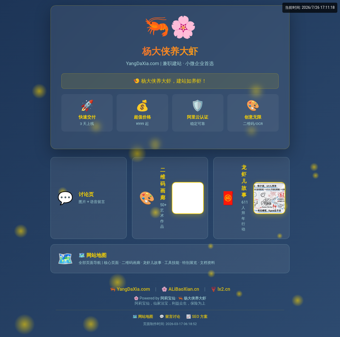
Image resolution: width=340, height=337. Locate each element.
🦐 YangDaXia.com (130, 289)
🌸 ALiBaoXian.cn (180, 289)
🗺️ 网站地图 (143, 316)
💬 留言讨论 (169, 316)
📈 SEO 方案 (196, 316)
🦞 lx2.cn (220, 289)
